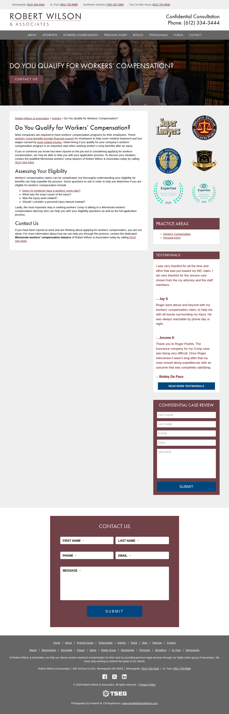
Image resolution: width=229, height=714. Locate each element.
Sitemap (157, 642)
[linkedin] (124, 677)
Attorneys (50, 35)
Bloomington (49, 649)
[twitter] (115, 677)
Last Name (128, 540)
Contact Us (26, 79)
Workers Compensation (80, 35)
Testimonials (158, 35)
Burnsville (66, 649)
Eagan (81, 649)
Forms (178, 35)
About (32, 35)
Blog (144, 642)
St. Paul (176, 649)
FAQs (134, 642)
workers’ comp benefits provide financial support (44, 138)
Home (56, 642)
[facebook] (105, 677)
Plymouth (144, 649)
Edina (93, 649)
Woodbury (161, 649)
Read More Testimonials (186, 386)
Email (124, 555)
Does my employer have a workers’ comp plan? (51, 190)
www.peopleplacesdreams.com (140, 702)
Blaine (33, 649)
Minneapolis (193, 649)
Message (72, 570)
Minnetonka (127, 649)
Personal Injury (115, 35)
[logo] (45, 20)
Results (138, 35)
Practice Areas (85, 642)
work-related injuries (49, 142)
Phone (69, 555)
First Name (73, 540)
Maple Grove (108, 649)
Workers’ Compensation (177, 234)
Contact (195, 35)
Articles (121, 642)
